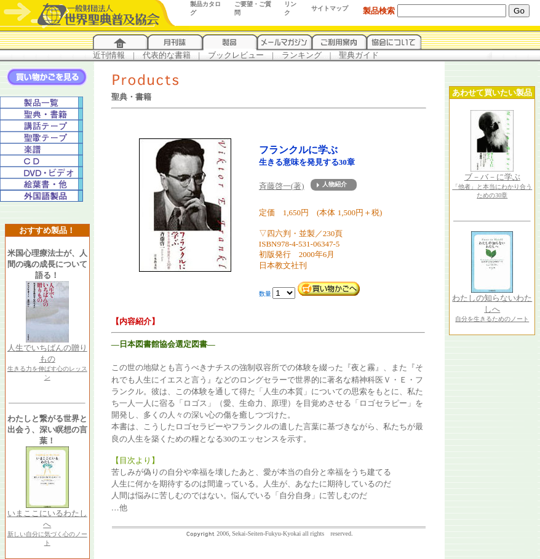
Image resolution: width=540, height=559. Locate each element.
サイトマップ (329, 8)
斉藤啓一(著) (281, 186)
